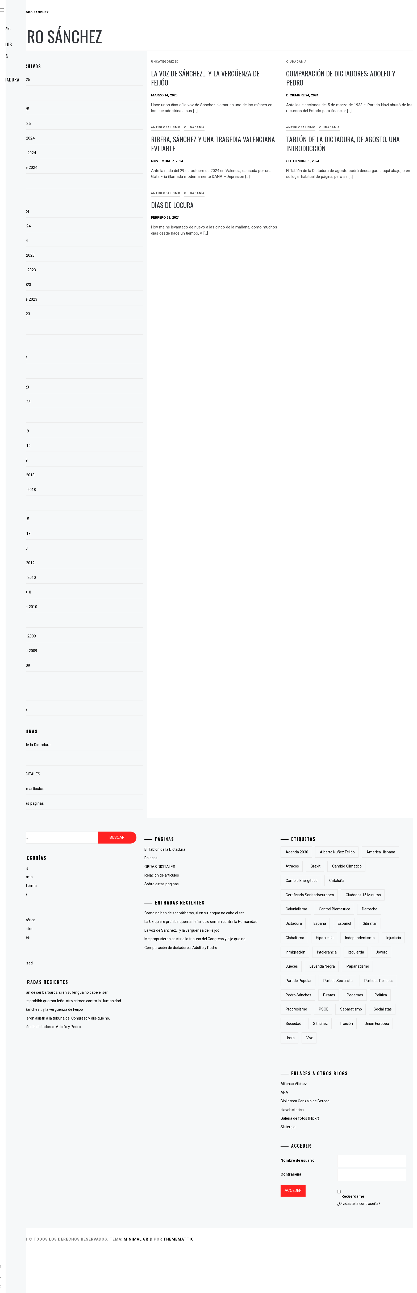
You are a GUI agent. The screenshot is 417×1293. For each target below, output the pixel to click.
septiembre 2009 (102, 650)
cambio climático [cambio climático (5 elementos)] (327, 880)
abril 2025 (96, 94)
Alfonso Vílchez (320, 1126)
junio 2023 (97, 343)
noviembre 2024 (102, 152)
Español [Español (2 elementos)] (343, 938)
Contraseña (317, 1217)
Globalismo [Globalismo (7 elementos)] (321, 952)
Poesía (93, 954)
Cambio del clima (102, 885)
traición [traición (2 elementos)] (319, 1081)
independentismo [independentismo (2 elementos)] (386, 952)
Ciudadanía (322, 61)
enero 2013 (97, 548)
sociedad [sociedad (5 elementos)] (350, 1066)
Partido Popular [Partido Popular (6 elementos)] (325, 1009)
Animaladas (98, 868)
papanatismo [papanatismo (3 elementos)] (360, 995)
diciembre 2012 (101, 562)
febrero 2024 (99, 226)
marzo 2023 (98, 387)
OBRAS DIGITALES (36, 68)
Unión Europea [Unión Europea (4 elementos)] (349, 1081)
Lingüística (97, 946)
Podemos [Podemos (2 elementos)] (344, 1038)
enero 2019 (97, 460)
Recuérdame (367, 1239)
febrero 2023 (99, 401)
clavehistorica (318, 1153)
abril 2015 (96, 504)
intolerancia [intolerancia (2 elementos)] (380, 966)
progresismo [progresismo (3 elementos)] (323, 1052)
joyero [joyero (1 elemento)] (345, 981)
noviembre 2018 (102, 489)
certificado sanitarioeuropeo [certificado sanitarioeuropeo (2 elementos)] (363, 895)
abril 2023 (96, 372)
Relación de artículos (42, 44)
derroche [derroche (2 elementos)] (363, 923)
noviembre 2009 (102, 636)
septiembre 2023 (102, 299)
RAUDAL (36, 12)
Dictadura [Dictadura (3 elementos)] (390, 923)
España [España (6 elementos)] (318, 938)
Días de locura (333, 205)
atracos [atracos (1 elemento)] (359, 866)
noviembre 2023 (102, 270)
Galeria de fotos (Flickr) (326, 1161)
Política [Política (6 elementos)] (370, 1038)
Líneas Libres (99, 937)
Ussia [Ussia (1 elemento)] (377, 1081)
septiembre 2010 (102, 606)
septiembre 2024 (102, 167)
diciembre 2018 (101, 475)
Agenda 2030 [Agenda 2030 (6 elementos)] (323, 852)
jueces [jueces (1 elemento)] (369, 981)
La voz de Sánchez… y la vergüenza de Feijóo (253, 78)
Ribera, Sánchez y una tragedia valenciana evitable (248, 144)
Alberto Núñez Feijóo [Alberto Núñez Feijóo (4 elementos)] (364, 852)
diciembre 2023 (101, 255)
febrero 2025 (99, 123)
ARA (311, 1135)
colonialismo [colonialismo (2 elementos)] (370, 909)
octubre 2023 (99, 284)
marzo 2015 (98, 519)
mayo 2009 (97, 709)
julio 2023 (96, 328)
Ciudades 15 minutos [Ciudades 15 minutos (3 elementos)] (329, 909)
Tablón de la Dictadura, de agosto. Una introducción (350, 144)
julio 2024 (96, 182)
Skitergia (314, 1170)
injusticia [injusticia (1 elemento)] (319, 966)
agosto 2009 (99, 665)
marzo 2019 (98, 431)
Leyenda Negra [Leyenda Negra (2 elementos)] (324, 995)
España (94, 903)
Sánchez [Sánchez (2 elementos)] (376, 1066)
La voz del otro (100, 929)
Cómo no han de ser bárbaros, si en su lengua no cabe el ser (137, 992)
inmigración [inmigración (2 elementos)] (348, 966)
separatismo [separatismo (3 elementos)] (378, 1052)
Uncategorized (217, 61)
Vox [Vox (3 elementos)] (397, 1081)
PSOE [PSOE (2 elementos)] (350, 1052)
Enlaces (27, 91)
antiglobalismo (217, 127)
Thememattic (258, 1282)
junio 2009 (97, 694)
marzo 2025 (98, 109)
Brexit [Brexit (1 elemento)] (382, 866)
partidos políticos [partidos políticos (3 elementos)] (326, 1023)
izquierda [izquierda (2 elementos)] (320, 981)
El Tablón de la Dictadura (46, 79)
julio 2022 (96, 416)
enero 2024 (97, 240)
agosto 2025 (99, 79)
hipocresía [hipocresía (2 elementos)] (351, 952)
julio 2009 (96, 680)
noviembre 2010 (102, 577)
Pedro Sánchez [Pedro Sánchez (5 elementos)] (366, 1023)
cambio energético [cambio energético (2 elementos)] (369, 880)
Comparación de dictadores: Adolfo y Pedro (353, 78)
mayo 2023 (97, 357)
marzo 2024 (98, 211)
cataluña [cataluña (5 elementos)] (319, 895)
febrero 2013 (99, 533)
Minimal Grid (217, 1282)
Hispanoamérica (101, 920)
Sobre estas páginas (40, 56)
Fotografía (96, 911)
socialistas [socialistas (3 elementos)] (321, 1066)
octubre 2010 (99, 592)
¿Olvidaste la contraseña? (373, 1246)
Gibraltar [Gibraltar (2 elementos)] (368, 938)
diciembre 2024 (101, 138)
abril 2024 (96, 196)
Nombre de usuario (324, 1203)
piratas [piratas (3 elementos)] (318, 1038)
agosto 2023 (99, 314)
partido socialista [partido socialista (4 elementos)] (364, 1009)
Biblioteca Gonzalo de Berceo (331, 1144)
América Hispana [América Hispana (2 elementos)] (326, 866)
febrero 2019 (99, 445)
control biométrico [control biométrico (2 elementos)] (328, 923)
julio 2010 (96, 621)
